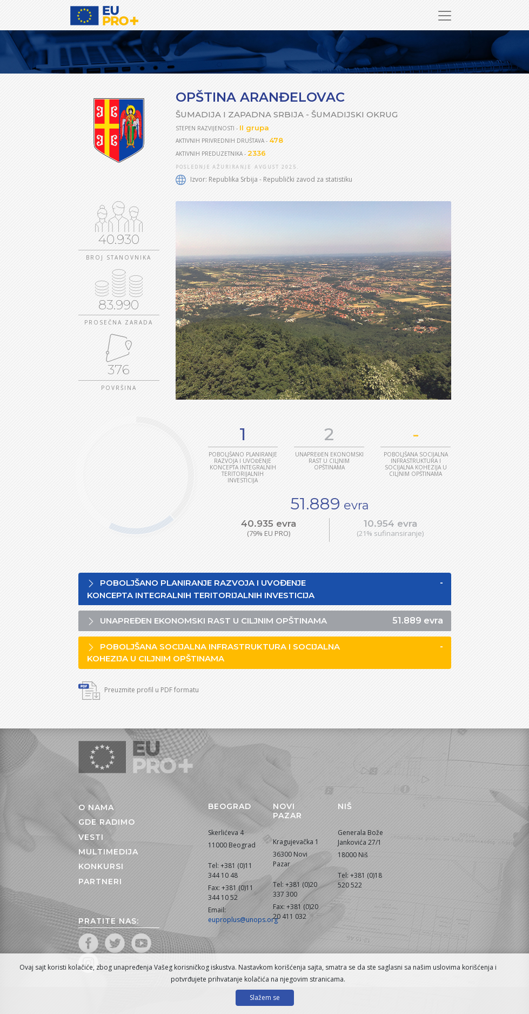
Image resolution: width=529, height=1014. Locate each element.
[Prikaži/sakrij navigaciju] (444, 15)
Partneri (100, 881)
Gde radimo (106, 822)
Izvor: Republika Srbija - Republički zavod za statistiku (264, 179)
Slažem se (265, 997)
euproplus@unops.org (243, 919)
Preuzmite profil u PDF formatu (138, 689)
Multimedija (108, 852)
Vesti (91, 837)
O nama (96, 807)
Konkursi (101, 866)
